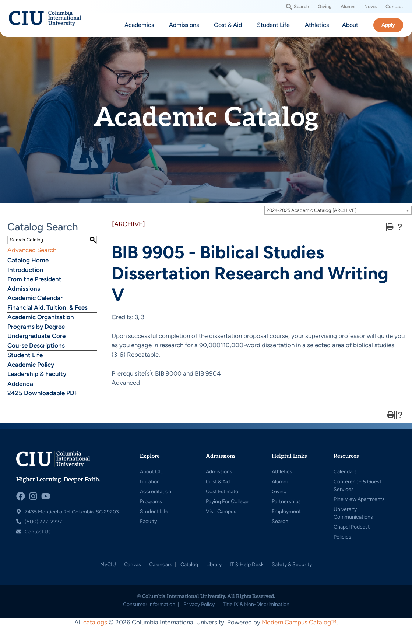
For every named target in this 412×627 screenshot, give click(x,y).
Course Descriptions (36, 345)
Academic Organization (40, 317)
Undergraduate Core (36, 335)
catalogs (95, 622)
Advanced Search (31, 250)
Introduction (25, 270)
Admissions (23, 288)
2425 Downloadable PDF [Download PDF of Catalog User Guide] (42, 393)
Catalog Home (28, 260)
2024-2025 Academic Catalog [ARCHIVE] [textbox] (311, 210)
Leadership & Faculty (36, 373)
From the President (34, 279)
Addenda (20, 383)
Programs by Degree (36, 326)
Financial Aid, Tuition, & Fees (47, 307)
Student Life (25, 355)
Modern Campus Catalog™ (299, 622)
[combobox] (338, 210)
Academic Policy (30, 364)
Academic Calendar (35, 298)
